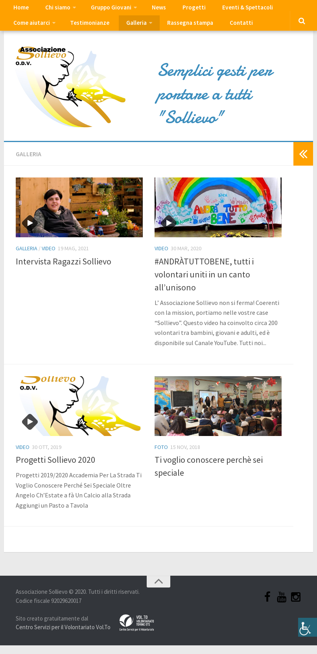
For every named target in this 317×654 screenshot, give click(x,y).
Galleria (74, 29)
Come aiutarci (281, 10)
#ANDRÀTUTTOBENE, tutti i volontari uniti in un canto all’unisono (204, 282)
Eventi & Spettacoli (226, 10)
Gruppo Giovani (102, 10)
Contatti (172, 29)
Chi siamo (52, 10)
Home (19, 10)
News (147, 10)
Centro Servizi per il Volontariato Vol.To (63, 635)
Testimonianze (31, 29)
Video (48, 256)
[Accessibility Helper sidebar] (307, 622)
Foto (161, 455)
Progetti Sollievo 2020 (55, 468)
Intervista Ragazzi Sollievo (63, 269)
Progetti (177, 10)
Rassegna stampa (125, 29)
